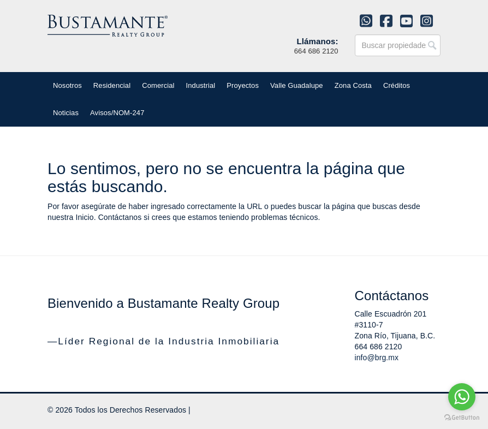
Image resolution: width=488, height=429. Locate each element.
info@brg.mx (377, 357)
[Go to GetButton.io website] (461, 417)
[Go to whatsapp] (461, 396)
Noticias (66, 113)
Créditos (396, 85)
